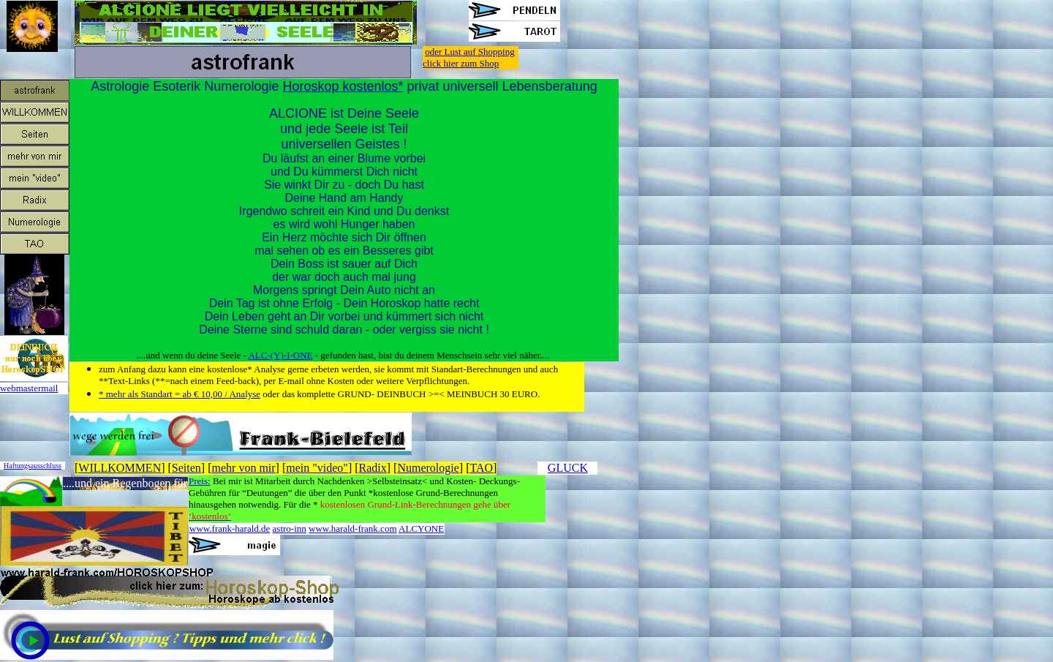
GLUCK (568, 468)
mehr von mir (244, 468)
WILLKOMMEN (119, 468)
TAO (481, 468)
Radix (373, 468)
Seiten (186, 468)
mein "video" (317, 468)
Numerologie (427, 468)
